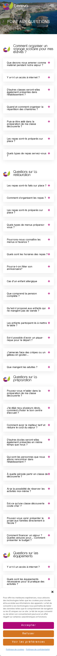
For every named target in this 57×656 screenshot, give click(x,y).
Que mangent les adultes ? (22, 367)
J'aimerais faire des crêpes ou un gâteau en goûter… (26, 353)
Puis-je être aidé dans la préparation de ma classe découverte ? (21, 124)
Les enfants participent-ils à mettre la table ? (27, 324)
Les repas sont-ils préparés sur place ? (25, 140)
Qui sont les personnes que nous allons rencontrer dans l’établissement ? (26, 459)
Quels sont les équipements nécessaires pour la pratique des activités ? (25, 581)
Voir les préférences (28, 642)
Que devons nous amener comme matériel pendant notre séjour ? (26, 64)
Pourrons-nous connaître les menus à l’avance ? (24, 240)
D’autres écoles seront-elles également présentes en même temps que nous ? (24, 442)
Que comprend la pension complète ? (22, 294)
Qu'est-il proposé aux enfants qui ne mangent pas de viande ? (26, 309)
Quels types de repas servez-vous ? (26, 154)
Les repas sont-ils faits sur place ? (26, 185)
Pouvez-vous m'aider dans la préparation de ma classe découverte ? (24, 393)
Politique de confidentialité (38, 649)
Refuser (28, 634)
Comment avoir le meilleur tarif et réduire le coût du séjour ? (26, 426)
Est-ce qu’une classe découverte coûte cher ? (25, 504)
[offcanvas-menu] (51, 5)
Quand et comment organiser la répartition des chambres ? (25, 108)
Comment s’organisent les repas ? (26, 197)
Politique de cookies (15, 649)
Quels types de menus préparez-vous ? (26, 226)
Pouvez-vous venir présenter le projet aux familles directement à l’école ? (25, 520)
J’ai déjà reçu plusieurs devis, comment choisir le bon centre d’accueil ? (24, 410)
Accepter (28, 625)
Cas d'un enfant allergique (22, 281)
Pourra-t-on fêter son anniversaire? (19, 267)
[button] (52, 591)
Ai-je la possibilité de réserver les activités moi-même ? (26, 490)
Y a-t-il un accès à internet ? (23, 77)
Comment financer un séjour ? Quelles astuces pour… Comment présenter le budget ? (26, 538)
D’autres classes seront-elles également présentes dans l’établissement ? (23, 92)
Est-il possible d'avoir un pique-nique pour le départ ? (25, 339)
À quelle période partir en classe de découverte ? (27, 475)
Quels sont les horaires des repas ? (27, 254)
